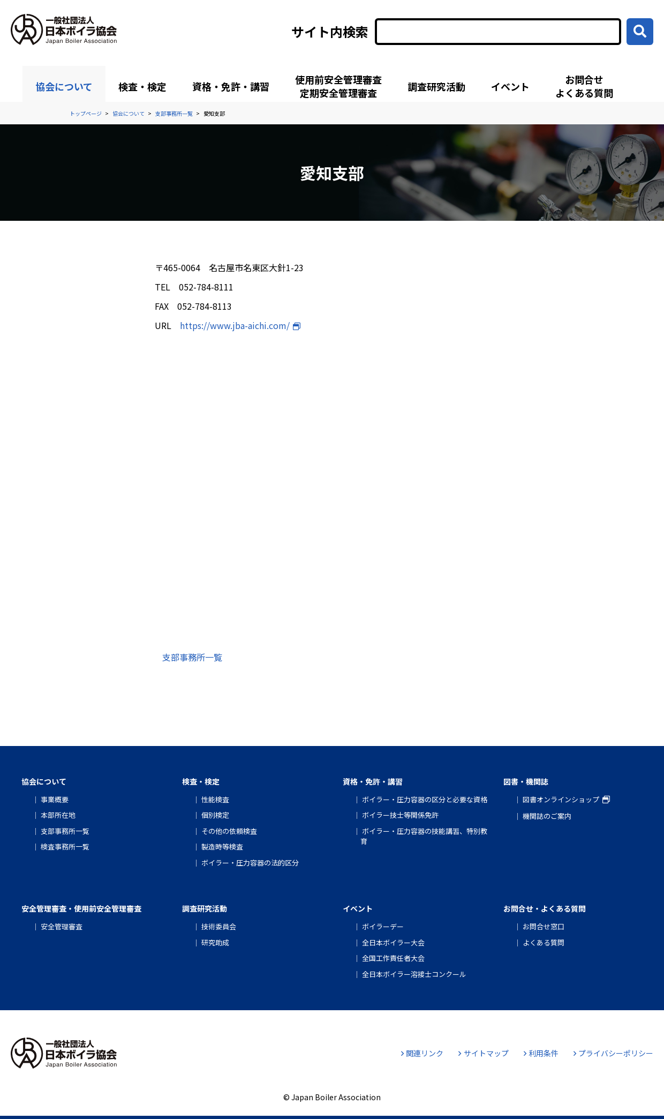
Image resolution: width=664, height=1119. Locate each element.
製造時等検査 (222, 846)
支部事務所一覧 (192, 657)
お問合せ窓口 (543, 926)
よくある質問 (543, 942)
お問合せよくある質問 (584, 86)
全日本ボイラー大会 (393, 942)
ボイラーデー (383, 926)
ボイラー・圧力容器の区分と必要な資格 (424, 799)
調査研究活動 (436, 86)
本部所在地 (58, 815)
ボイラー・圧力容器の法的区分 (250, 862)
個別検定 (215, 815)
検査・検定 (142, 86)
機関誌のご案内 (547, 816)
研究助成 (215, 942)
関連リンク (422, 1053)
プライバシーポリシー (613, 1053)
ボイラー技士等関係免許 (400, 815)
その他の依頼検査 (229, 831)
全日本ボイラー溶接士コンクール (414, 974)
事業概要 (55, 799)
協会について (64, 86)
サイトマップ (483, 1053)
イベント (510, 86)
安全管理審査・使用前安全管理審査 (81, 908)
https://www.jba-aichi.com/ (235, 325)
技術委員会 (218, 926)
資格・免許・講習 (230, 86)
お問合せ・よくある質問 (544, 908)
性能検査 (215, 799)
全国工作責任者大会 (393, 958)
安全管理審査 (61, 926)
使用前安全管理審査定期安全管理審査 (338, 86)
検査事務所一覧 (65, 846)
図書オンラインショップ (561, 799)
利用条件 (541, 1053)
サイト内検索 (329, 31)
